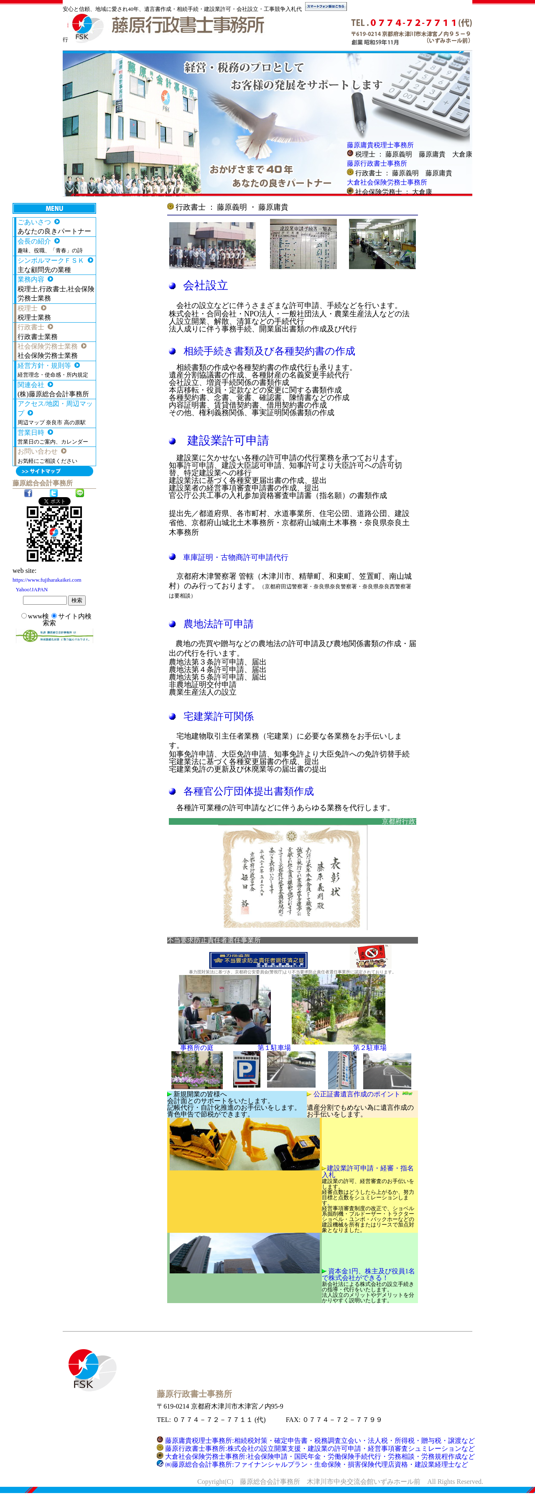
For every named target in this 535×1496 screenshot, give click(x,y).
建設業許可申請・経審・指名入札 (368, 1171)
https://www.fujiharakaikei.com (47, 580)
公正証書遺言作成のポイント (364, 1094)
